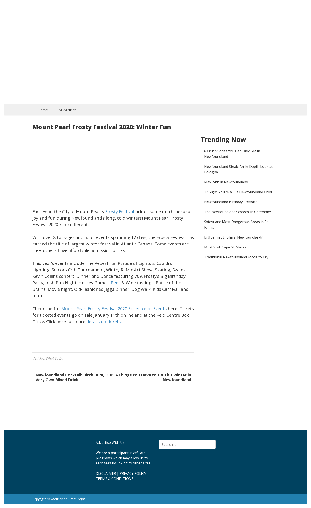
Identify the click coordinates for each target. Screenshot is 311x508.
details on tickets (103, 321)
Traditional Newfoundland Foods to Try (236, 257)
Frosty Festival (119, 211)
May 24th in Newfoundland (226, 182)
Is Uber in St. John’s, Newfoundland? (233, 237)
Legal (81, 499)
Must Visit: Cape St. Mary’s (225, 247)
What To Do (54, 358)
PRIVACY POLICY (133, 473)
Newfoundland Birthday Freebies (230, 202)
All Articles (67, 109)
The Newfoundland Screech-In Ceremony (237, 211)
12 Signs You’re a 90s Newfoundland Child (238, 192)
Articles (38, 358)
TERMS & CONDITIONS (114, 478)
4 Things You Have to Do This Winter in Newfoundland (153, 377)
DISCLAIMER (106, 473)
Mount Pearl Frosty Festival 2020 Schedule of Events (114, 308)
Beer (115, 283)
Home (43, 109)
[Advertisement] (155, 72)
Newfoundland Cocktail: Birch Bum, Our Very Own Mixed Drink (74, 377)
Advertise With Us (110, 442)
